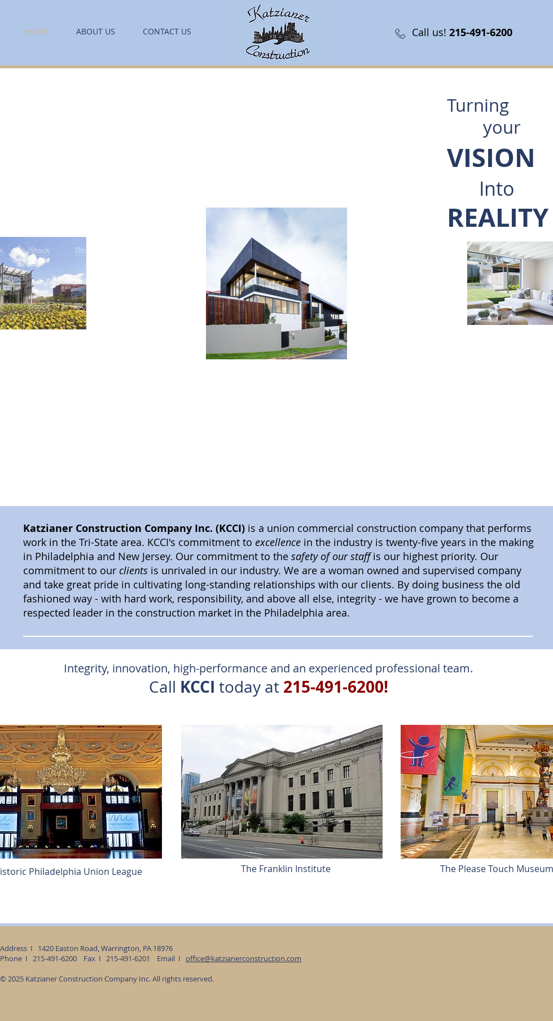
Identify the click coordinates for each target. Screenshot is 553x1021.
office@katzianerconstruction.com (243, 958)
